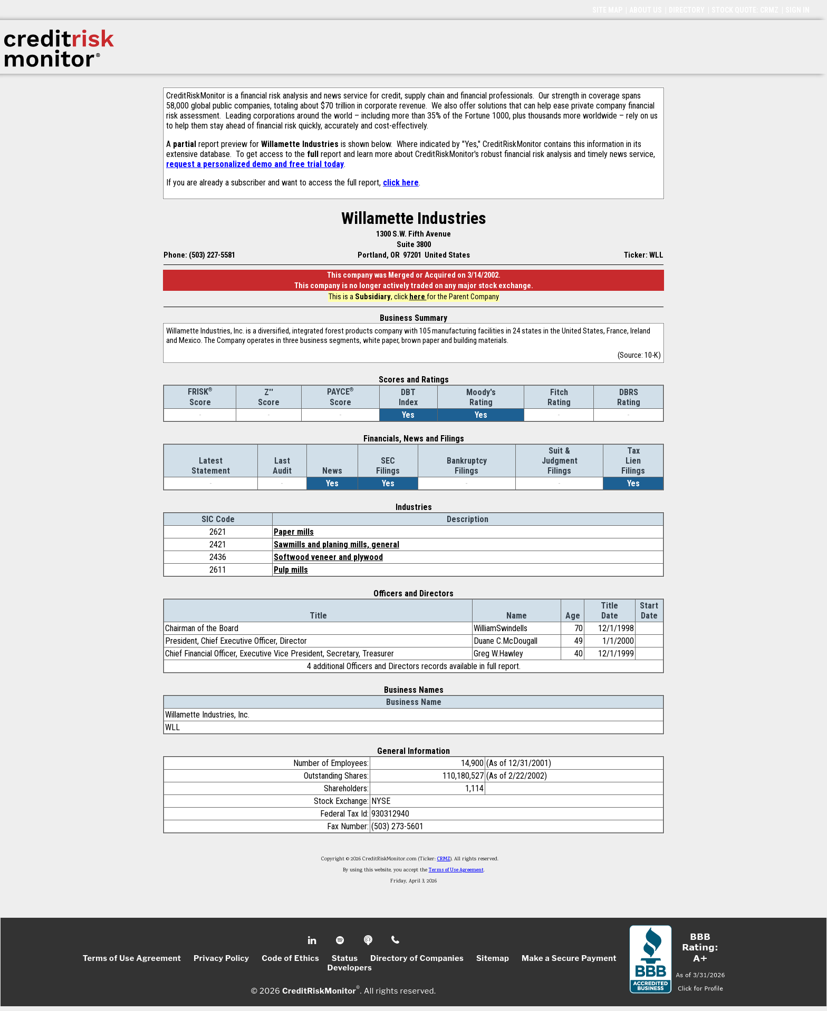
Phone (395, 940)
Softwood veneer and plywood (328, 557)
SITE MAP (607, 10)
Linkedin (313, 940)
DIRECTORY (687, 10)
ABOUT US (645, 10)
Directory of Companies (417, 958)
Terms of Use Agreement (456, 870)
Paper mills (294, 532)
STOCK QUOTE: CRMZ (744, 10)
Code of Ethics (290, 958)
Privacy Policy (221, 958)
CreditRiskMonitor (319, 991)
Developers (350, 968)
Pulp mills (291, 570)
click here (401, 183)
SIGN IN (797, 10)
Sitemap (492, 958)
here (418, 296)
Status (345, 958)
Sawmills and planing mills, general (336, 544)
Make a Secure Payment (569, 958)
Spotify (341, 940)
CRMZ (443, 859)
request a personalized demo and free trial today (255, 164)
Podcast (369, 940)
